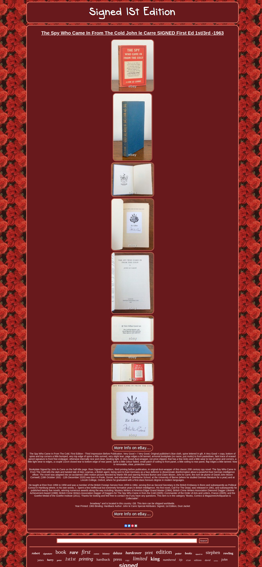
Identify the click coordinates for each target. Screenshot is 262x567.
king (155, 558)
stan (188, 560)
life (181, 559)
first (86, 552)
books (188, 553)
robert (36, 553)
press (117, 559)
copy (127, 560)
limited (140, 558)
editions (198, 560)
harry (50, 559)
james (40, 560)
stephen (213, 552)
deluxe (117, 553)
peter (59, 560)
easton (96, 554)
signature (47, 553)
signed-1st (199, 554)
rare (74, 552)
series (216, 561)
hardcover (133, 553)
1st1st (70, 558)
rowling (228, 553)
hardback (103, 559)
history (106, 553)
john (224, 559)
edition (164, 552)
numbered (169, 559)
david (207, 560)
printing (86, 558)
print (149, 552)
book (60, 552)
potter (178, 553)
